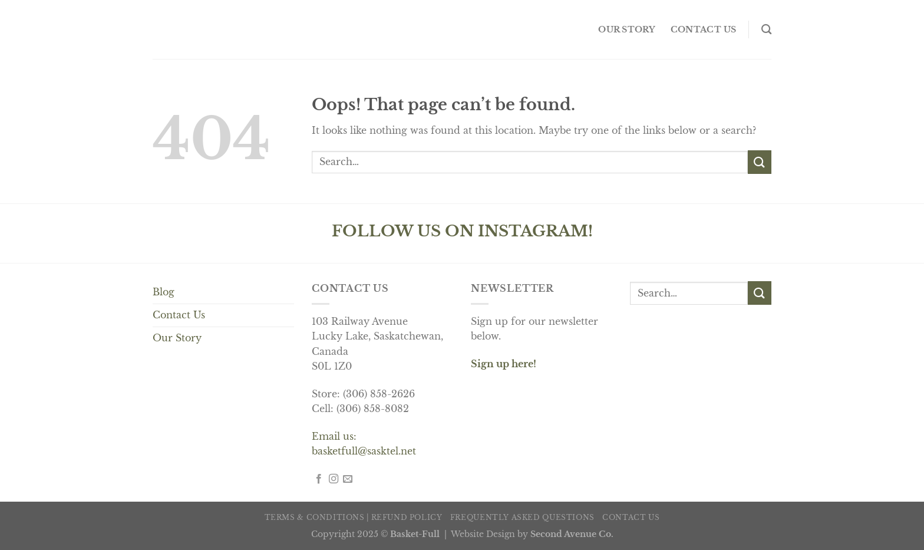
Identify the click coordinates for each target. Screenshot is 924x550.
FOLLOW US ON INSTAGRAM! (462, 231)
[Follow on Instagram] (333, 479)
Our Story (177, 338)
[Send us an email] (347, 479)
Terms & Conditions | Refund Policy (354, 517)
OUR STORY (626, 29)
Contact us (704, 29)
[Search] (766, 30)
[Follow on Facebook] (319, 479)
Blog (163, 292)
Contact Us (179, 315)
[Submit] (759, 161)
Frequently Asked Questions (522, 517)
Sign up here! (503, 364)
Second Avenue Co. (571, 534)
